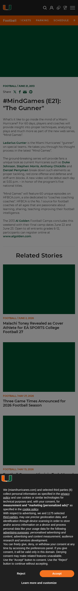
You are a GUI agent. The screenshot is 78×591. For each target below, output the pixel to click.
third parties (10, 517)
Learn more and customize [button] (39, 582)
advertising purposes (16, 532)
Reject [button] (21, 573)
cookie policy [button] (30, 509)
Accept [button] (57, 573)
